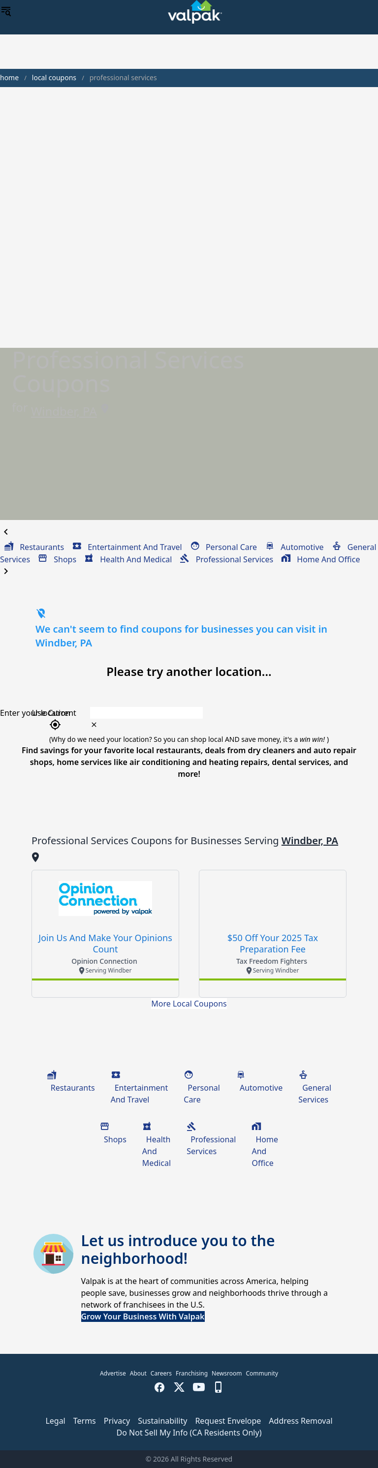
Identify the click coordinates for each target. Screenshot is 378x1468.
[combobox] (221, 713)
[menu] (6, 12)
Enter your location (35, 712)
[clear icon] (94, 725)
